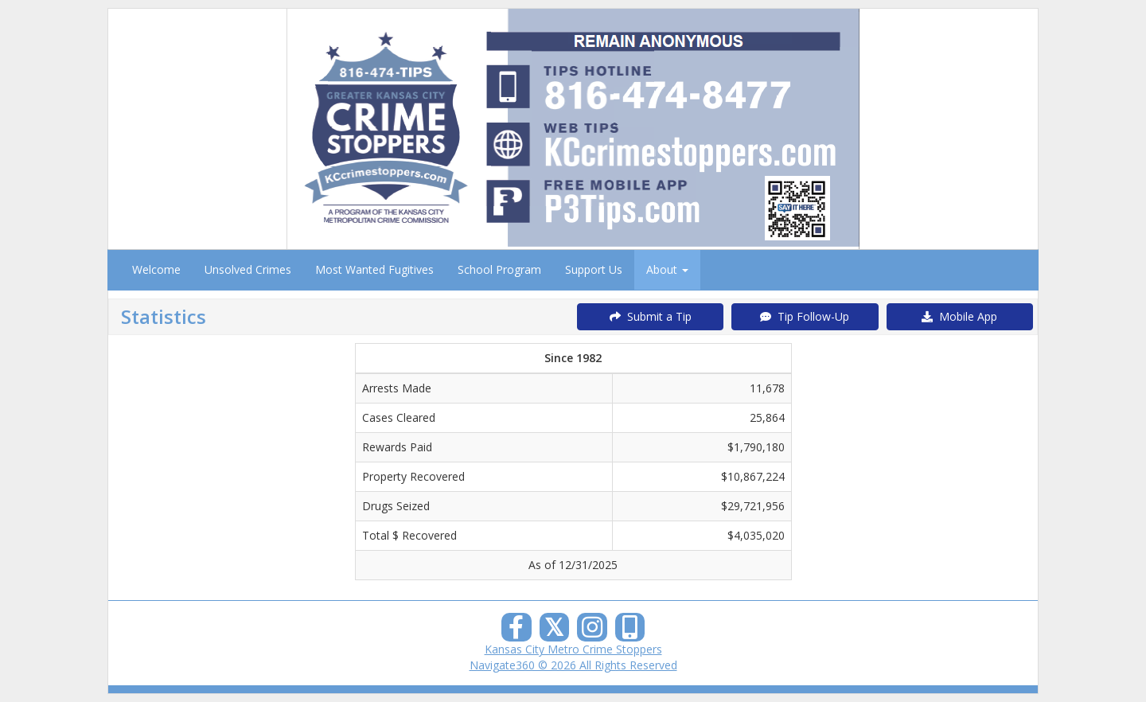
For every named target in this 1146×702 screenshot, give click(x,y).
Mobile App (959, 316)
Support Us (593, 269)
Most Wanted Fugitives (374, 269)
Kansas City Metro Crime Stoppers (573, 649)
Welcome (156, 269)
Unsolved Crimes (248, 269)
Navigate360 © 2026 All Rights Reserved (573, 665)
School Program (499, 269)
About (667, 269)
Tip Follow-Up (804, 316)
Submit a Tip (651, 316)
